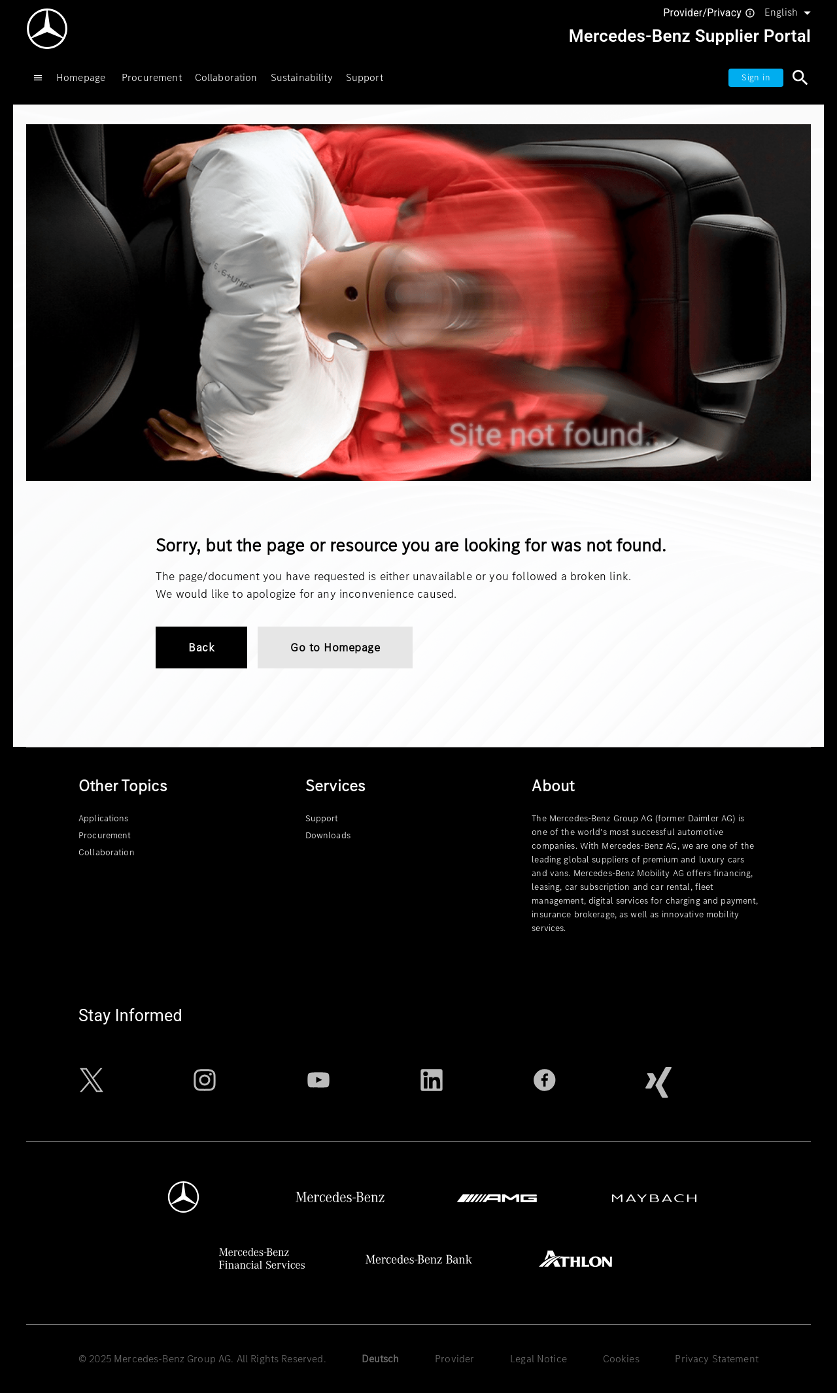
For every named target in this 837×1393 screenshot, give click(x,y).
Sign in (756, 77)
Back (201, 647)
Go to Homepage (335, 647)
